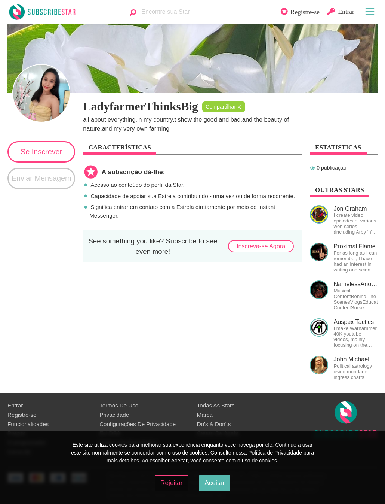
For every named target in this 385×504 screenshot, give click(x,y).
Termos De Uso (118, 405)
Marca (205, 415)
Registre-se (21, 415)
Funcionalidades (28, 424)
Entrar (15, 405)
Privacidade (114, 415)
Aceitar (214, 482)
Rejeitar (171, 482)
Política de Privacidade (275, 453)
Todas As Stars (216, 405)
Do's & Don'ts (214, 424)
